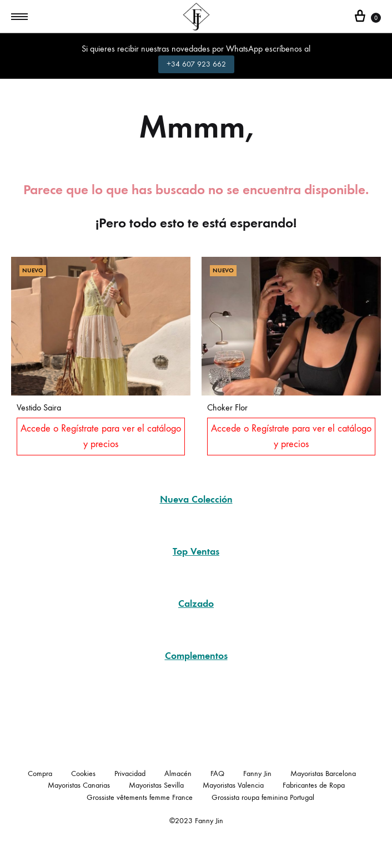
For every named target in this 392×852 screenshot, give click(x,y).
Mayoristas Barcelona (323, 773)
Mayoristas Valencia (233, 785)
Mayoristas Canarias (79, 785)
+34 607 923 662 (196, 64)
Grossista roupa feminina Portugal (263, 797)
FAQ (217, 773)
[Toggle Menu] (19, 17)
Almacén (178, 773)
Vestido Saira (39, 407)
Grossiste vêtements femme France (140, 797)
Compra (40, 773)
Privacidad (129, 773)
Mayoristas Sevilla (156, 785)
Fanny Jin (257, 773)
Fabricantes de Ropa (314, 785)
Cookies (83, 773)
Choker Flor (227, 407)
